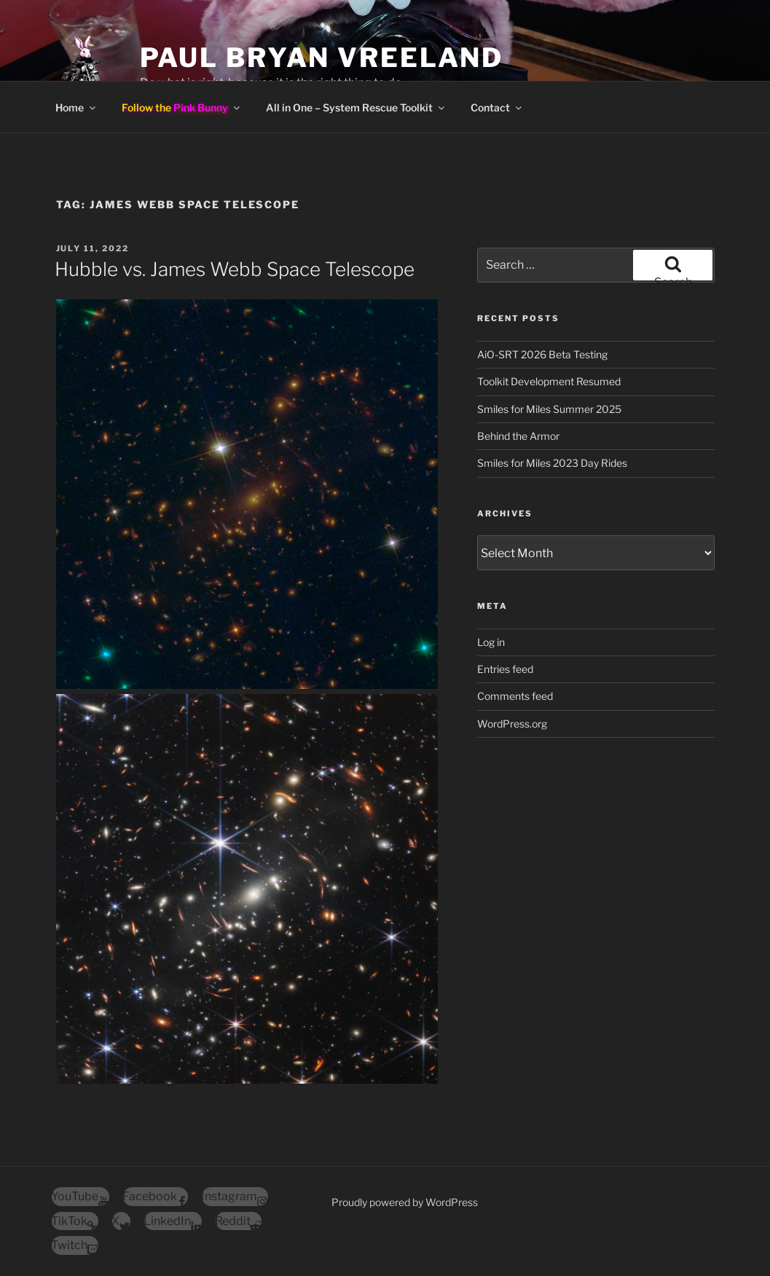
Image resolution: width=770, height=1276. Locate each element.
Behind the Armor (518, 436)
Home (76, 107)
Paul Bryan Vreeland (322, 58)
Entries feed (505, 669)
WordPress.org (512, 723)
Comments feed (515, 696)
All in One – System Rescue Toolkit (356, 107)
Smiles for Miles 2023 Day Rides (552, 463)
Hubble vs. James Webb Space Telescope (235, 269)
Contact (497, 107)
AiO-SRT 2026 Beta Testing (542, 354)
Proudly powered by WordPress (404, 1202)
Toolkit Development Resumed (549, 381)
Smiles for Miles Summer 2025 (549, 409)
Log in (491, 642)
